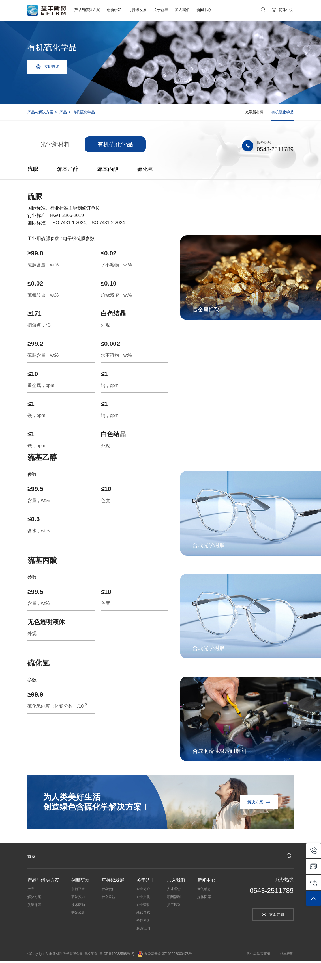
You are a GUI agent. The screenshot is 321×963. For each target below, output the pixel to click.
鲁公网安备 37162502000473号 (164, 956)
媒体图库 (204, 899)
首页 (31, 858)
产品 (63, 112)
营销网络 (143, 923)
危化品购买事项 (258, 956)
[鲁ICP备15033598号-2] (116, 956)
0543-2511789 (273, 151)
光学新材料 (254, 112)
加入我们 (182, 10)
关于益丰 (160, 10)
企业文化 (143, 899)
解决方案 (34, 899)
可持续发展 (137, 10)
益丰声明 (287, 956)
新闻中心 (203, 10)
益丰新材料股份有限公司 (64, 956)
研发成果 (78, 915)
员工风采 (174, 907)
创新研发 (114, 10)
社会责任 (108, 891)
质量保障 (34, 907)
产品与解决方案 (87, 10)
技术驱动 (78, 907)
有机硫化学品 (282, 112)
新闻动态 (204, 891)
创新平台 (78, 891)
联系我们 (143, 931)
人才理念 (174, 891)
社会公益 (108, 899)
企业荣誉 (143, 907)
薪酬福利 (174, 899)
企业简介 (143, 891)
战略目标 (143, 915)
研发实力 (78, 899)
